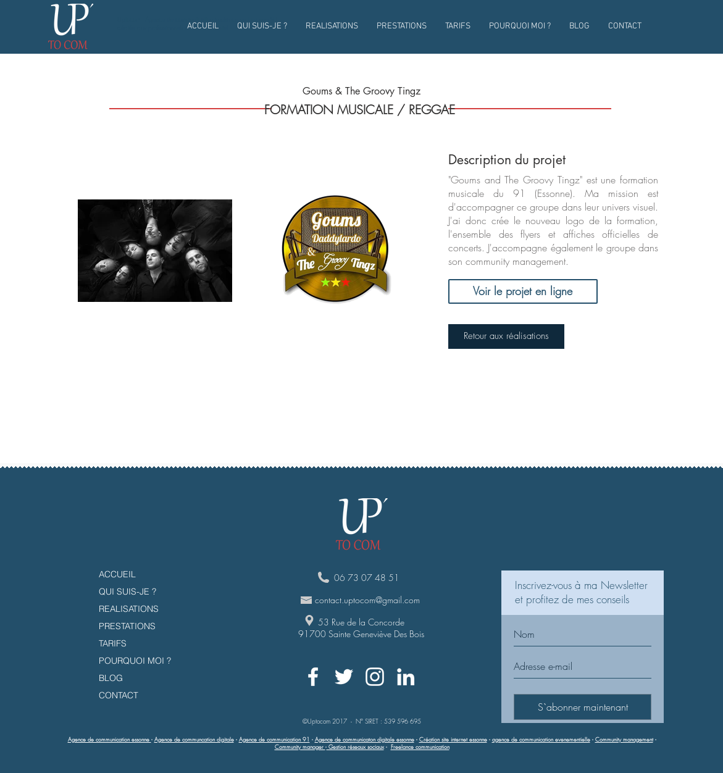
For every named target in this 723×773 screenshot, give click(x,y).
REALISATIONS (129, 608)
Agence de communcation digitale (194, 739)
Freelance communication (420, 747)
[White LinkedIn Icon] (405, 676)
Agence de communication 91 (274, 739)
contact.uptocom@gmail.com (367, 600)
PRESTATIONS (127, 626)
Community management (624, 739)
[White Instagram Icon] (374, 676)
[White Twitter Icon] (344, 676)
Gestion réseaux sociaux (355, 747)
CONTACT (118, 695)
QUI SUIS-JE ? (127, 591)
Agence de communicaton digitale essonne (364, 739)
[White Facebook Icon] (313, 676)
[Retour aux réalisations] (506, 336)
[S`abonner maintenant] (582, 707)
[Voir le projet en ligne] (523, 291)
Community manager (300, 747)
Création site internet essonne (453, 739)
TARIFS (113, 643)
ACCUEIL (117, 574)
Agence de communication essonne (109, 739)
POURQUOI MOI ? (135, 660)
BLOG (111, 677)
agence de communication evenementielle (541, 739)
